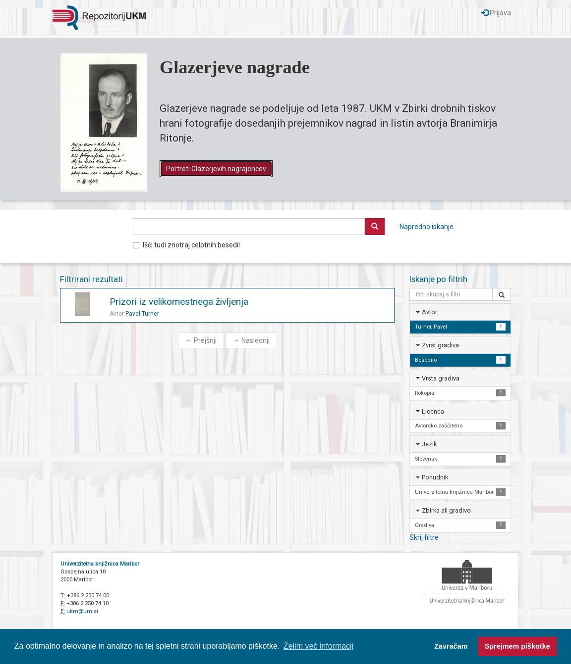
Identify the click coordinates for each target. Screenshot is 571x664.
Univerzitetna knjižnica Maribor (99, 564)
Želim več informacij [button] (318, 646)
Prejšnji (201, 340)
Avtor (429, 312)
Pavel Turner (142, 313)
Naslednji (251, 340)
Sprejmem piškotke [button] (517, 646)
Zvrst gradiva (440, 345)
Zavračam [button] (450, 646)
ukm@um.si (82, 611)
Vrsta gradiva (440, 378)
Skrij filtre (424, 537)
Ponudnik (435, 477)
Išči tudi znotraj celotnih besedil (186, 245)
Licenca (433, 411)
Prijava (496, 13)
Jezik (429, 444)
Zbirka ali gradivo (446, 510)
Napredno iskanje (427, 227)
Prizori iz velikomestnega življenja (179, 301)
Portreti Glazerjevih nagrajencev (216, 169)
